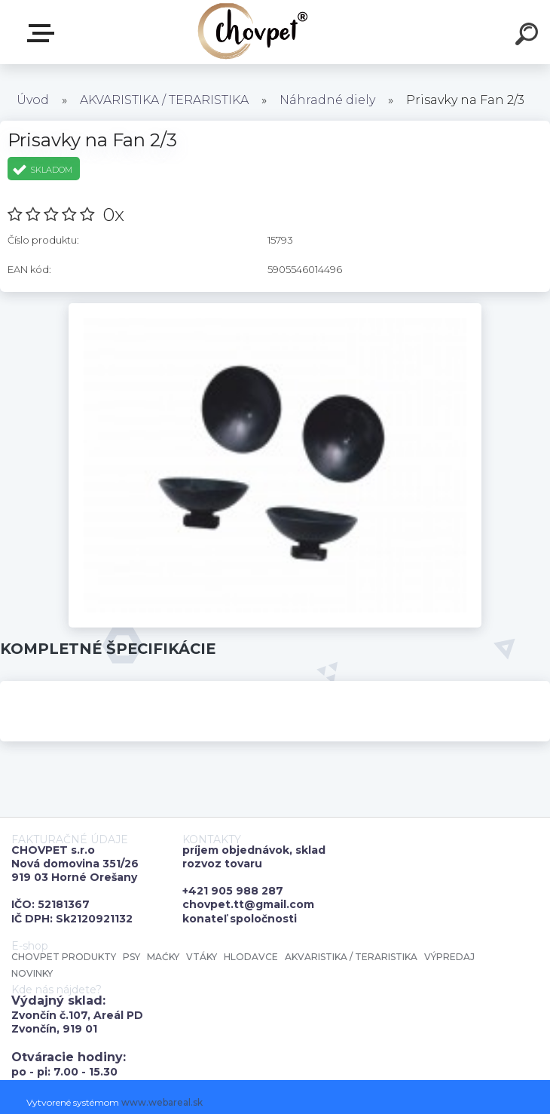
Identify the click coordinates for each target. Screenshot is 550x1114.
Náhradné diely (327, 100)
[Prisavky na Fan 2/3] (275, 308)
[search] (528, 36)
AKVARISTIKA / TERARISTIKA (164, 100)
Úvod (33, 100)
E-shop (44, 33)
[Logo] (252, 32)
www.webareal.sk (162, 1102)
